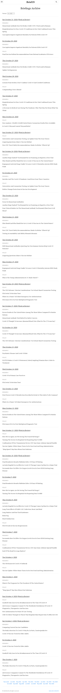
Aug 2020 (21, 683)
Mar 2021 (30, 682)
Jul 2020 (27, 683)
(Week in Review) (16, 19)
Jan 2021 (43, 682)
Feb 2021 (37, 682)
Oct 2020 (9, 683)
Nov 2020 (55, 682)
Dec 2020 (49, 682)
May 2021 (18, 682)
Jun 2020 (33, 683)
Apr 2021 (24, 682)
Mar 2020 (51, 683)
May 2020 (39, 683)
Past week (6, 682)
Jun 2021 (12, 682)
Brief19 (30, 2)
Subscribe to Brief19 (54, 691)
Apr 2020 (45, 683)
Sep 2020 (15, 683)
